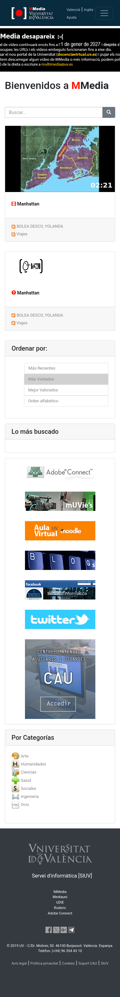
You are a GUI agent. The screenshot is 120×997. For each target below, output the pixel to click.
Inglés (88, 10)
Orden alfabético (43, 400)
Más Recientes (41, 368)
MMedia (60, 892)
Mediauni (60, 897)
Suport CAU (87, 963)
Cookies (68, 963)
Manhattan (25, 204)
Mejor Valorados (43, 390)
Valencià (73, 10)
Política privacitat (44, 963)
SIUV (104, 963)
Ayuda (71, 17)
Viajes (22, 234)
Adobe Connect (60, 913)
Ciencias (28, 772)
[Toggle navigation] (104, 13)
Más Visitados (41, 379)
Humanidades (33, 764)
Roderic (60, 908)
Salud (26, 780)
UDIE (60, 902)
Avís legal (19, 963)
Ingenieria (30, 796)
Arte (24, 756)
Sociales (28, 788)
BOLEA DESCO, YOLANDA (40, 226)
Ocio (25, 804)
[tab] (60, 756)
